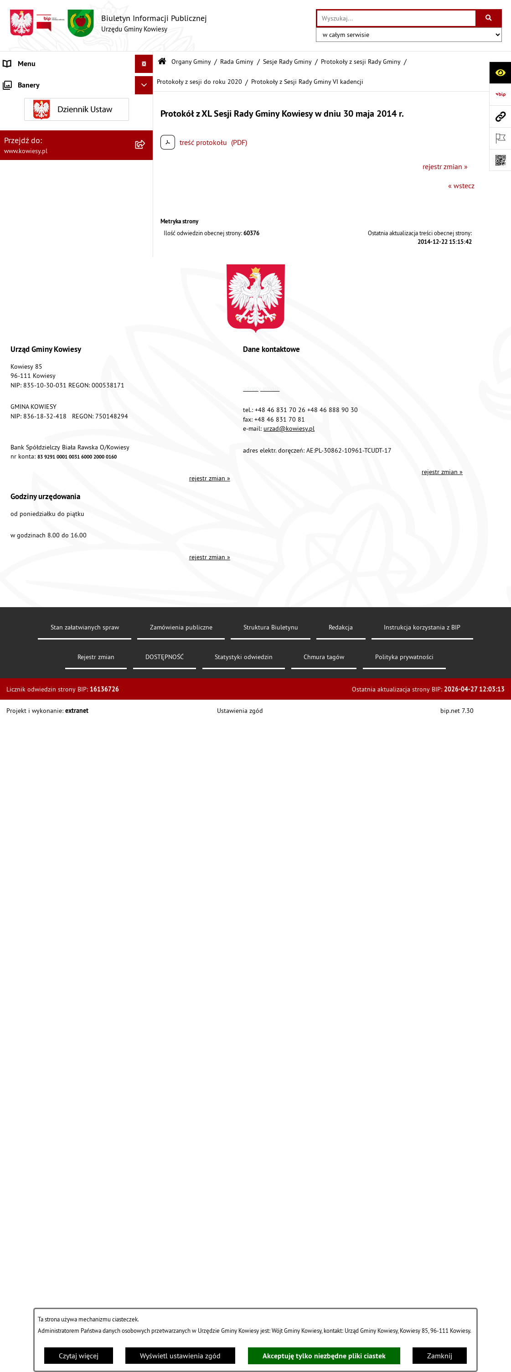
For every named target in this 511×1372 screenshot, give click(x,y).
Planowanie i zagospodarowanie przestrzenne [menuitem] (54, 475)
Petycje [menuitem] (14, 768)
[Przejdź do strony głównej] (108, 23)
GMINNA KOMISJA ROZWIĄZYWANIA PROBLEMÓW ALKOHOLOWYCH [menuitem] (60, 617)
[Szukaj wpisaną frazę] (489, 18)
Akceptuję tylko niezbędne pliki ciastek (324, 1356)
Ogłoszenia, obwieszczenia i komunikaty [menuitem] (66, 498)
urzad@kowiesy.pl (289, 1182)
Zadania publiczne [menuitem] (32, 575)
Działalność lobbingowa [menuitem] (41, 677)
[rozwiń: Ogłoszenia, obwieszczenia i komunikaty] (146, 499)
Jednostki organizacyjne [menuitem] (40, 378)
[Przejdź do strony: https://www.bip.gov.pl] (500, 94)
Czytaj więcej (78, 1355)
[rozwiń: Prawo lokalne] (146, 269)
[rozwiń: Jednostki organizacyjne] (146, 378)
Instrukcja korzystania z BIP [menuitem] (46, 823)
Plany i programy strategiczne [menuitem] (49, 433)
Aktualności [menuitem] (22, 896)
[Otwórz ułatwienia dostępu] (500, 72)
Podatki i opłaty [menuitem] (28, 451)
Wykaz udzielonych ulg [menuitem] (39, 640)
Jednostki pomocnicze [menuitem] (38, 396)
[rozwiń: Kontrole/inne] (146, 787)
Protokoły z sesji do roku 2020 (199, 81)
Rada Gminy (236, 61)
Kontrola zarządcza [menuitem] (33, 360)
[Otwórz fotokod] (500, 160)
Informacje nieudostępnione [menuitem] (48, 732)
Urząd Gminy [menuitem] (23, 82)
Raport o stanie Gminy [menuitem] (38, 414)
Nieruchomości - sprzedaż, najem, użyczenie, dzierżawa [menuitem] (55, 522)
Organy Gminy (191, 61)
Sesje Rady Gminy (287, 61)
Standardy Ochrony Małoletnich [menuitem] (52, 287)
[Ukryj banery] (144, 936)
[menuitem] (76, 124)
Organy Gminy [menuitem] (25, 100)
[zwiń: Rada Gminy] (146, 148)
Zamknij (439, 1355)
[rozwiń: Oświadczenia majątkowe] (146, 342)
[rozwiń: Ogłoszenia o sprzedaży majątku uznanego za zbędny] (146, 546)
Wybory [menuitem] (15, 695)
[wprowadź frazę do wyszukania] (396, 18)
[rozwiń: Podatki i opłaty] (146, 451)
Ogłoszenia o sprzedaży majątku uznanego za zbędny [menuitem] (53, 552)
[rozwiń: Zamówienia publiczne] (146, 324)
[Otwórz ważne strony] (500, 138)
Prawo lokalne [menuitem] (26, 268)
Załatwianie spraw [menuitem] (32, 659)
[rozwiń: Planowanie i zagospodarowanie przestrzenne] (146, 470)
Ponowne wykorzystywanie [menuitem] (45, 750)
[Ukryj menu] (144, 64)
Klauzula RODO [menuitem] (28, 877)
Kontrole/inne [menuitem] (25, 786)
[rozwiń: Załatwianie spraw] (146, 659)
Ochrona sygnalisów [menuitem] (35, 914)
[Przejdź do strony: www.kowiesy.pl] (500, 116)
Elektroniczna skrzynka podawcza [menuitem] (56, 805)
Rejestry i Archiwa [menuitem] (30, 713)
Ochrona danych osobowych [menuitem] (48, 859)
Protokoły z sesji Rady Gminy (361, 61)
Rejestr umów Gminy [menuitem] (35, 593)
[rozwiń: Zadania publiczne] (146, 575)
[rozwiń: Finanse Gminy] (146, 305)
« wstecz (461, 185)
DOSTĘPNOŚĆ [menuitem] (26, 841)
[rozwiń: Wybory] (146, 696)
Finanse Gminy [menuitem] (26, 305)
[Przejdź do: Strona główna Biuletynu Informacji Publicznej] (162, 61)
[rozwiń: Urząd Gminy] (146, 82)
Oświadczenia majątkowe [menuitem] (43, 341)
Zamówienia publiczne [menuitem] (39, 323)
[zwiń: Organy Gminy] (146, 100)
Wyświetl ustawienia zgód (180, 1355)
